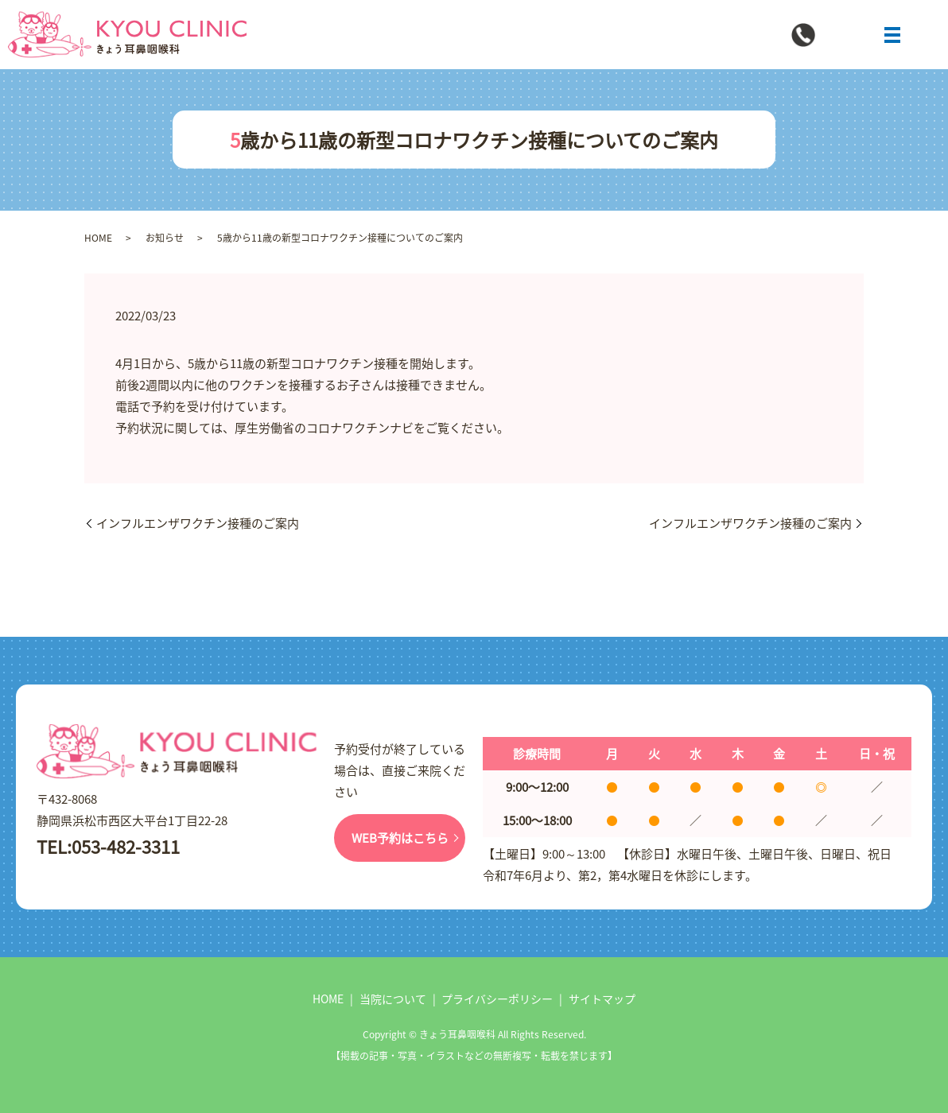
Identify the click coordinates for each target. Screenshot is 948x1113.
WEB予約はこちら (400, 837)
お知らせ (165, 237)
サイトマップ (602, 998)
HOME (98, 237)
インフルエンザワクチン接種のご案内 (197, 522)
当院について (392, 998)
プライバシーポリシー (497, 998)
